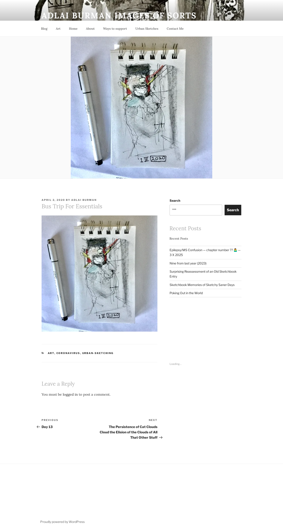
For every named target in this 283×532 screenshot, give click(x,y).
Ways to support (115, 29)
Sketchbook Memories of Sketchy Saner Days (202, 285)
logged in (70, 394)
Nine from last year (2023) (188, 263)
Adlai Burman (84, 199)
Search (175, 200)
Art (58, 29)
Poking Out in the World (186, 293)
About (90, 29)
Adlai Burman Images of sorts (119, 15)
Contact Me (175, 29)
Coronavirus (68, 353)
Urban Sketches (146, 29)
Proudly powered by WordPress (62, 522)
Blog (44, 29)
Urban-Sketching (98, 353)
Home (73, 29)
